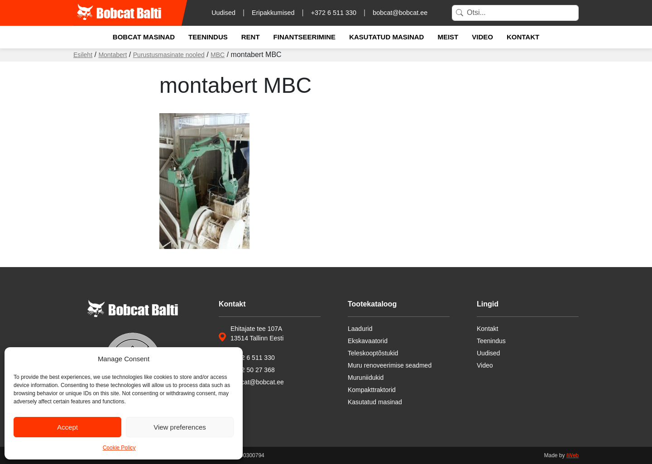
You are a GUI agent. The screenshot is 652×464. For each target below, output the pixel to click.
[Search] (515, 13)
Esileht (82, 54)
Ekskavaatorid (368, 340)
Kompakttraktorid (372, 389)
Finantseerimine (304, 37)
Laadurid (360, 328)
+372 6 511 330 (333, 12)
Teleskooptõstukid (373, 353)
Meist (447, 37)
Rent (250, 37)
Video (482, 37)
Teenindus (208, 37)
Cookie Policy (119, 448)
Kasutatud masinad (386, 37)
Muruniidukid (366, 377)
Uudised (223, 12)
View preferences (179, 427)
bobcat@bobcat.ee (400, 12)
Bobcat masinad (144, 37)
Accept (67, 427)
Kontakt (523, 37)
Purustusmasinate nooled (169, 54)
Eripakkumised (273, 12)
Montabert (112, 54)
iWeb (572, 455)
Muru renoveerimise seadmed (389, 365)
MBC (218, 54)
